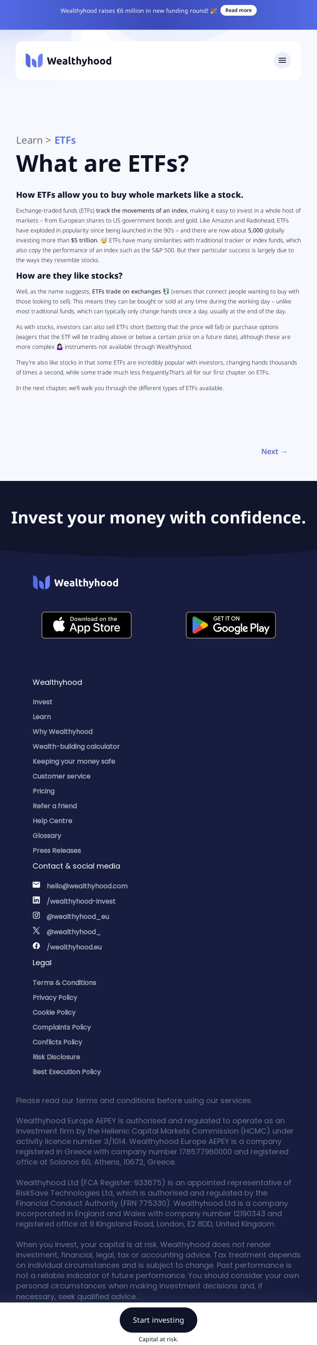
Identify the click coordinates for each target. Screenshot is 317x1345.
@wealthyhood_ (74, 932)
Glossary (47, 836)
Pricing (43, 791)
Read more (238, 10)
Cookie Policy (54, 1012)
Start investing (158, 1320)
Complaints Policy (62, 1027)
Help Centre (52, 821)
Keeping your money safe (74, 761)
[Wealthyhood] (68, 60)
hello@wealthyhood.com (87, 886)
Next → (274, 451)
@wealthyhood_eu (78, 916)
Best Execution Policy (67, 1072)
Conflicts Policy (57, 1042)
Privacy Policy (55, 997)
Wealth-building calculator (76, 746)
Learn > (33, 140)
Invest (42, 702)
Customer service (61, 776)
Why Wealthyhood (62, 731)
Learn (42, 717)
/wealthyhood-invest (81, 901)
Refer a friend (55, 806)
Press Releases (57, 850)
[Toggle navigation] (282, 60)
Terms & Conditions (64, 982)
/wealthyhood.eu (74, 947)
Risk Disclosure (56, 1057)
